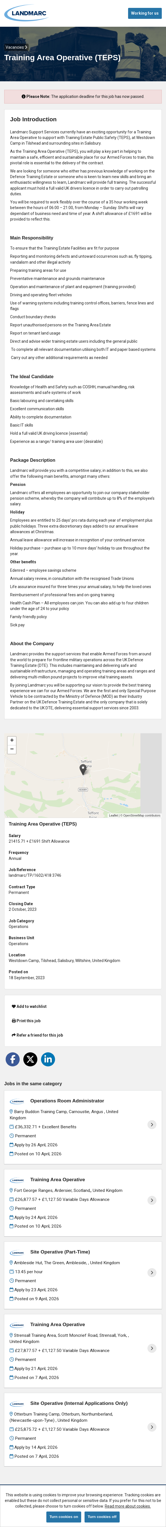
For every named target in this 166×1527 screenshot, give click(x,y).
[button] (83, 769)
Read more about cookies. (128, 1506)
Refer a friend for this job (37, 1035)
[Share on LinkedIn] (48, 1059)
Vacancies (16, 47)
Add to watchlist (29, 1006)
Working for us (145, 13)
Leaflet (113, 815)
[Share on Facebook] (13, 1059)
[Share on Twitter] (30, 1059)
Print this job (26, 1021)
